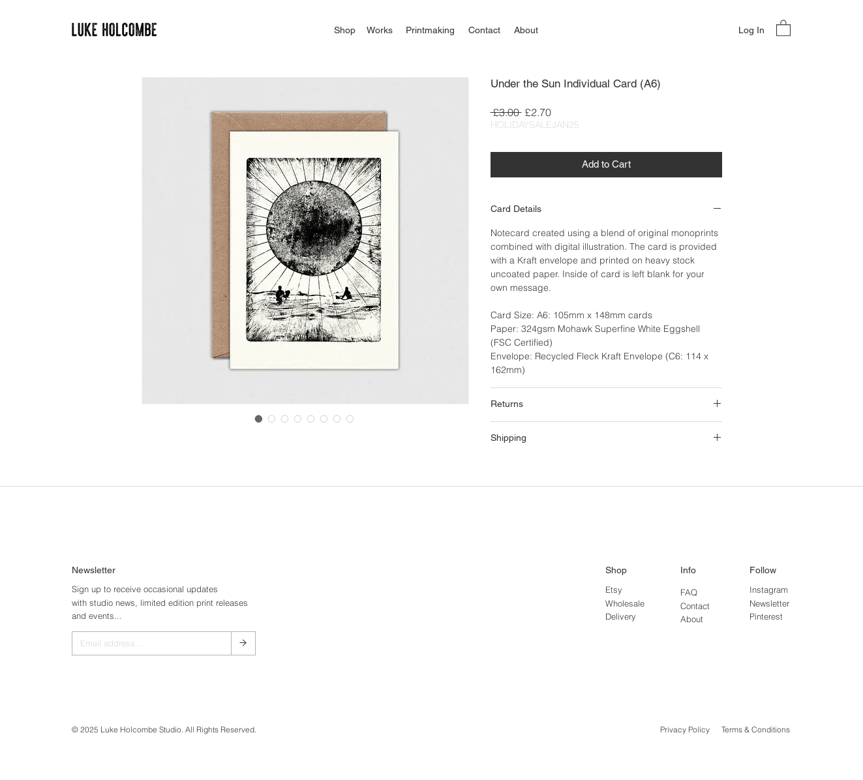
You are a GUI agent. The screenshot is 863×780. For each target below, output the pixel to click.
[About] (526, 31)
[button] (783, 27)
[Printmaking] (430, 31)
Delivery (620, 616)
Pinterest (766, 616)
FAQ (688, 592)
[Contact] (484, 31)
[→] (243, 643)
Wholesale (624, 603)
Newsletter (769, 603)
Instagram (768, 589)
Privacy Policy (685, 729)
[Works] (379, 31)
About (691, 619)
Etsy (613, 589)
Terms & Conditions (755, 729)
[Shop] (344, 31)
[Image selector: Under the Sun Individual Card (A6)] (258, 418)
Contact (695, 606)
